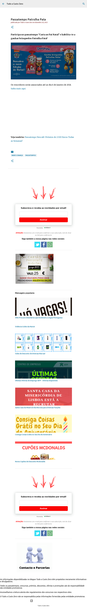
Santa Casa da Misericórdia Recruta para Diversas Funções (37, 408)
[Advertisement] (43, 114)
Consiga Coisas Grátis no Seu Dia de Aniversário (33, 435)
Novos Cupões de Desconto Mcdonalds (30, 462)
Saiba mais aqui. (18, 88)
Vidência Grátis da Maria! (25, 327)
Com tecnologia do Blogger (43, 601)
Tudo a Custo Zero (15, 4)
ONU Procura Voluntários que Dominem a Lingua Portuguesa (38, 318)
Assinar (43, 220)
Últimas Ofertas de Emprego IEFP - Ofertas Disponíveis (36, 381)
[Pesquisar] (83, 4)
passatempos (30, 155)
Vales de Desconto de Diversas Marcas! (30, 354)
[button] (12, 27)
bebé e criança (17, 155)
